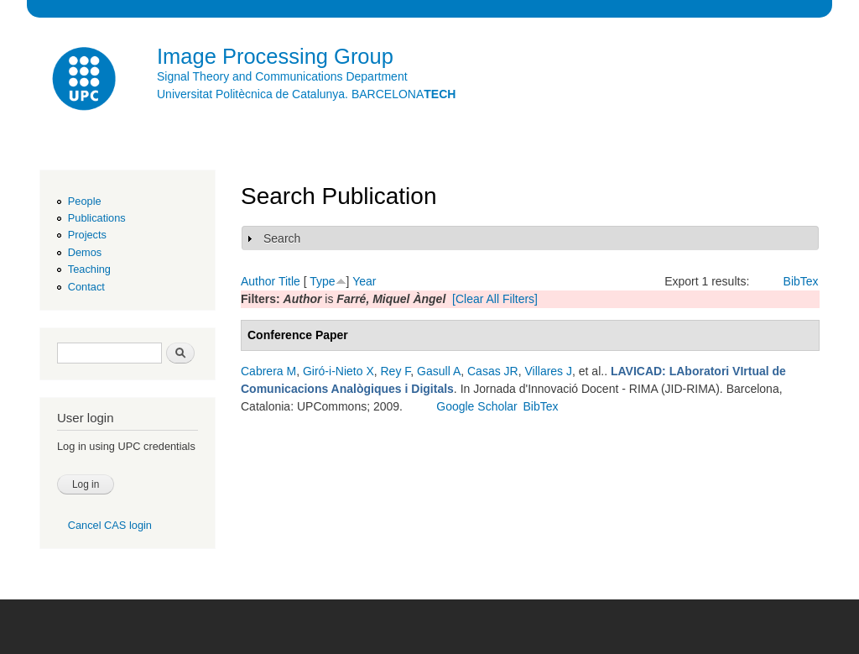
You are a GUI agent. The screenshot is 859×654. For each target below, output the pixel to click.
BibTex (801, 281)
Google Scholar (477, 406)
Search (281, 238)
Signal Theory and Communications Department (282, 76)
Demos (85, 252)
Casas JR (492, 371)
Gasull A (439, 371)
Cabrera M (268, 371)
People (85, 201)
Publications (97, 218)
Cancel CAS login (110, 525)
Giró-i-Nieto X (338, 371)
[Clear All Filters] (495, 299)
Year (364, 281)
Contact (86, 286)
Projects (87, 234)
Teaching (89, 269)
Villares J (548, 371)
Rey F (396, 371)
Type (322, 281)
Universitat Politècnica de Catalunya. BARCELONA (306, 94)
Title (289, 281)
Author (258, 281)
